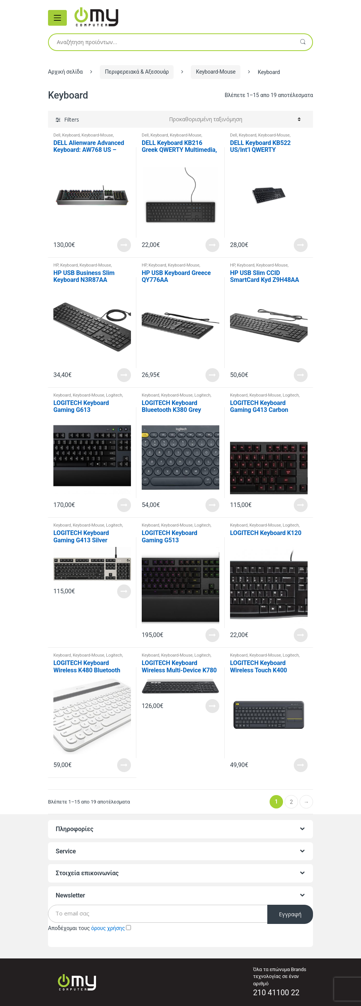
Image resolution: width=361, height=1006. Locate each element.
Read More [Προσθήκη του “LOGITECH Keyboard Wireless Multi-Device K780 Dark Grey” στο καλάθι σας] (212, 706)
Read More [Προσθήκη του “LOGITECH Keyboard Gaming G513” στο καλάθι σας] (212, 635)
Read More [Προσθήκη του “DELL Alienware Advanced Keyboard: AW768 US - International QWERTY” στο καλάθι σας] (124, 245)
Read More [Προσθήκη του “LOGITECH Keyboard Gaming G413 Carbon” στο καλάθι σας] (301, 505)
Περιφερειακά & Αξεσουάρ (137, 72)
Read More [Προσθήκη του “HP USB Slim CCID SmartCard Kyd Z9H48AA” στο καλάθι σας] (301, 375)
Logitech (114, 395)
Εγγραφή (290, 914)
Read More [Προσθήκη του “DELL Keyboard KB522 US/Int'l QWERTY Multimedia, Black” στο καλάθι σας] (301, 245)
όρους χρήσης (108, 928)
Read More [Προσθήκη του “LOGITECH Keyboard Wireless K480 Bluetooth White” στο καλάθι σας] (124, 765)
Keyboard (71, 135)
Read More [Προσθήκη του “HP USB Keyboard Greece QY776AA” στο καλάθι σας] (212, 375)
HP (55, 265)
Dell (56, 135)
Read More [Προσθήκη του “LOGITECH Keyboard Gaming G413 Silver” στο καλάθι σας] (124, 591)
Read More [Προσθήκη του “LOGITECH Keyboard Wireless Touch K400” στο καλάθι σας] (301, 765)
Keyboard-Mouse (215, 72)
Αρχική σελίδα (65, 72)
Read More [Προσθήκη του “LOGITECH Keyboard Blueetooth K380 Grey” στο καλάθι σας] (212, 505)
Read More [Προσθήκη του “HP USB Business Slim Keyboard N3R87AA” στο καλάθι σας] (124, 375)
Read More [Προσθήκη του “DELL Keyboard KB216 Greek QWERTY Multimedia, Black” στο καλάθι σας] (212, 245)
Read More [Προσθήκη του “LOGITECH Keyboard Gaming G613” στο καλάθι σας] (124, 505)
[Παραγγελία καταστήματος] (234, 119)
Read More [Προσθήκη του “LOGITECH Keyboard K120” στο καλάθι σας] (301, 635)
